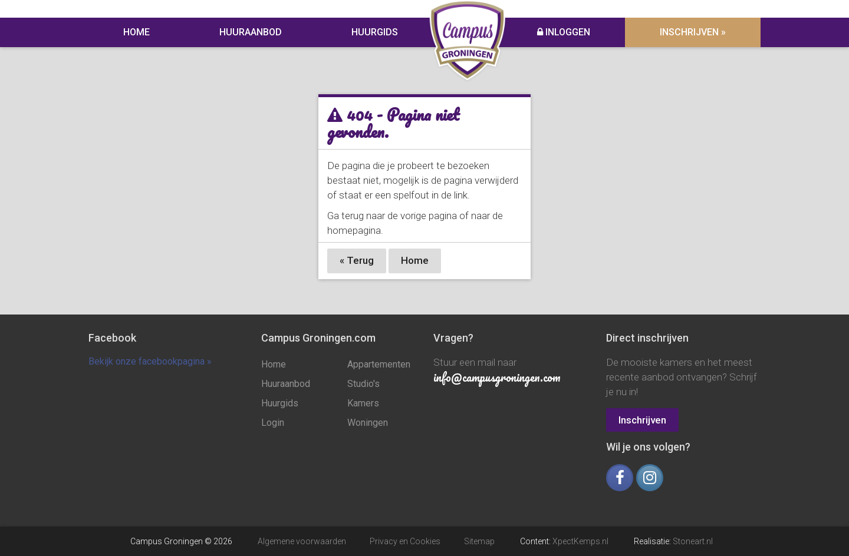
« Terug (357, 260)
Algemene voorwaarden (302, 541)
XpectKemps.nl (580, 541)
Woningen (367, 422)
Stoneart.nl (693, 541)
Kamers (363, 403)
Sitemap (479, 541)
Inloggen (563, 32)
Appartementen (378, 364)
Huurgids (374, 32)
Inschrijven (642, 420)
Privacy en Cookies (405, 541)
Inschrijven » (693, 32)
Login (272, 422)
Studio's (363, 383)
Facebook (112, 338)
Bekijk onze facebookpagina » (150, 361)
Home (136, 32)
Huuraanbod (250, 32)
